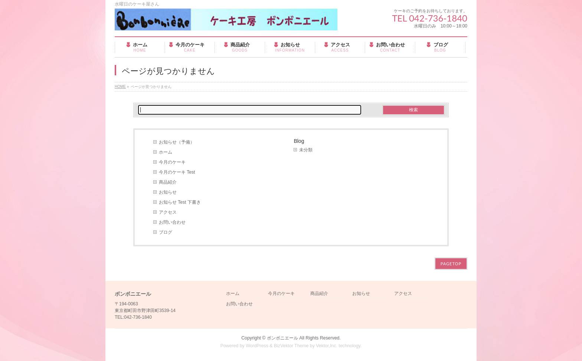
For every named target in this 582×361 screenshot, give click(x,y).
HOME (120, 87)
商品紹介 (168, 182)
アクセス (168, 212)
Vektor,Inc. (326, 345)
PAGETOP (451, 263)
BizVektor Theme (291, 345)
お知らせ (168, 192)
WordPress (257, 345)
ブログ (165, 232)
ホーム (165, 152)
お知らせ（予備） (176, 142)
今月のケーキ (172, 162)
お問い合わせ (172, 222)
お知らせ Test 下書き (180, 202)
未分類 (306, 149)
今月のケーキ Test (177, 172)
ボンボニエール (282, 338)
